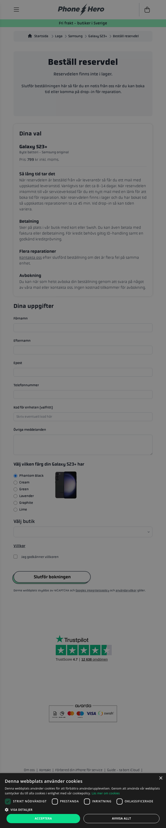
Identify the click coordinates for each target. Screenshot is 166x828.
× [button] (160, 778)
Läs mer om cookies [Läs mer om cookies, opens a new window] (106, 793)
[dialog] (83, 800)
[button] (83, 809)
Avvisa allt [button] (121, 818)
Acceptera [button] (43, 818)
